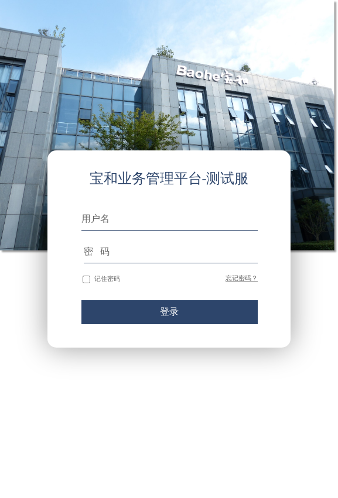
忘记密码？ (242, 277)
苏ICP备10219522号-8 (311, 467)
